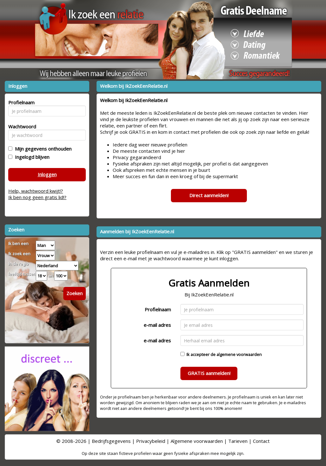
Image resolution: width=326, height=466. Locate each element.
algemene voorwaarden (239, 354)
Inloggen (47, 174)
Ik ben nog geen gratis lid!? (37, 197)
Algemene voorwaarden (197, 441)
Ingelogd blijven (30, 157)
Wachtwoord (20, 126)
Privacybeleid (150, 441)
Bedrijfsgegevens (111, 441)
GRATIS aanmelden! (209, 373)
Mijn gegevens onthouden (42, 149)
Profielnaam (158, 309)
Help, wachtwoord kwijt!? (35, 191)
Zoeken (74, 293)
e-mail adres (157, 325)
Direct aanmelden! (209, 195)
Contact (261, 441)
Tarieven (238, 441)
